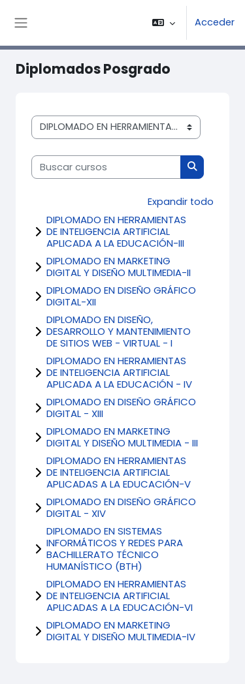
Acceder (215, 22)
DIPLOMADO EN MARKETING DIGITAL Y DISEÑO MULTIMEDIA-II (118, 266)
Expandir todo (181, 201)
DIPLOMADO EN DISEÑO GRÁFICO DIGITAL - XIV (121, 507)
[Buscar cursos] (106, 167)
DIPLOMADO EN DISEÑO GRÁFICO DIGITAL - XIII (121, 407)
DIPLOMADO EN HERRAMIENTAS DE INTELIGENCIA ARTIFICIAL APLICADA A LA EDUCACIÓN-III (116, 231)
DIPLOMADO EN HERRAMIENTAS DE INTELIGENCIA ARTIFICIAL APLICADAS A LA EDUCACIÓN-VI (119, 595)
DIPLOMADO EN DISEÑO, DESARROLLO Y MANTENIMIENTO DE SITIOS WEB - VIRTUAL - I (118, 331)
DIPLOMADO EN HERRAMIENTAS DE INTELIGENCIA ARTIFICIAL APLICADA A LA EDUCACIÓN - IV (119, 372)
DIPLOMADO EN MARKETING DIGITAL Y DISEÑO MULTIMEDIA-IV (120, 631)
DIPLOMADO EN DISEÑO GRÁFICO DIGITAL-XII (121, 296)
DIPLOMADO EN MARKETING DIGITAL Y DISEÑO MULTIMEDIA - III (122, 437)
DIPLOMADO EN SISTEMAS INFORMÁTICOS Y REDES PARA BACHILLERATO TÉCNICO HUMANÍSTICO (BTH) (114, 548)
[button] (164, 23)
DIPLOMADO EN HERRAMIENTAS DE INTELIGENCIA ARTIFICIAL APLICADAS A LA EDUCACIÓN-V (118, 472)
